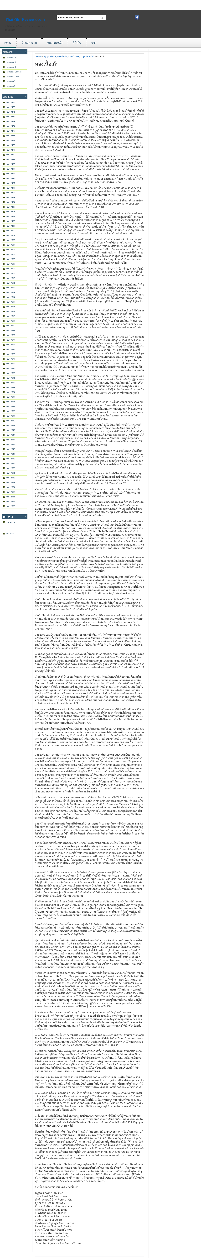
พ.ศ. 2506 (10, 259)
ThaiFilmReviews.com (25, 19)
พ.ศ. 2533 (10, 387)
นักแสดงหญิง (54, 42)
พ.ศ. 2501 (10, 235)
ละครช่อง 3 (11, 58)
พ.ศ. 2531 (10, 378)
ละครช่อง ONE (12, 77)
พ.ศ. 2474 (10, 126)
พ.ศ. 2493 (10, 197)
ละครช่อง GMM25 (14, 72)
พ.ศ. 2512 (10, 288)
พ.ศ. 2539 (10, 416)
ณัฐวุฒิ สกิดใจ (50, 56)
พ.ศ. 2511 (10, 283)
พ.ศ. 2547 (10, 454)
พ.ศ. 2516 (10, 307)
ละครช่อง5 (10, 81)
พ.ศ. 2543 (10, 435)
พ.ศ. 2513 (10, 292)
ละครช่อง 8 (11, 62)
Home (7, 42)
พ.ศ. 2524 (10, 345)
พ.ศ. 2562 (10, 501)
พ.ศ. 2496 (10, 212)
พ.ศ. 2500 (10, 231)
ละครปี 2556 (73, 56)
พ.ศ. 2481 (10, 159)
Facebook (10, 522)
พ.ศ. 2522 (10, 335)
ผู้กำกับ (77, 42)
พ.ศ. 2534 (10, 392)
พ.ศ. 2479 (10, 150)
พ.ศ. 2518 (10, 316)
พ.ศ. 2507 (10, 264)
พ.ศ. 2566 (10, 506)
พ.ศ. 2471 (10, 112)
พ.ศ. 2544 (10, 440)
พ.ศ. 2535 (10, 397)
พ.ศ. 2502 (10, 240)
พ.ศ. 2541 (10, 425)
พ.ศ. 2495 (10, 207)
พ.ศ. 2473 (10, 121)
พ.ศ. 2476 (10, 136)
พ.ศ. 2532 (10, 383)
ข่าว (94, 42)
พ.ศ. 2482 (10, 164)
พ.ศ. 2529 (10, 368)
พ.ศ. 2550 (10, 468)
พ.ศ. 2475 (10, 131)
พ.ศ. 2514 (10, 297)
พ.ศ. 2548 (10, 459)
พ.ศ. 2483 (10, 169)
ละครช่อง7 (10, 86)
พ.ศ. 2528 (10, 364)
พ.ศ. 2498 (10, 221)
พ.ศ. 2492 (10, 193)
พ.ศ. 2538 (10, 411)
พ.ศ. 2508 (10, 269)
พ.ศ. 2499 (10, 226)
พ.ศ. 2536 (10, 402)
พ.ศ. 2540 (10, 421)
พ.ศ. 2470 (10, 107)
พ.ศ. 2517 (10, 311)
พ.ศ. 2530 (10, 373)
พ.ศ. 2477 (10, 140)
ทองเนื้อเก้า (62, 56)
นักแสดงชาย (29, 42)
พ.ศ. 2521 (10, 330)
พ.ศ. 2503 (10, 245)
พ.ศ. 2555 (10, 492)
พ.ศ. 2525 (10, 349)
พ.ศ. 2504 (10, 250)
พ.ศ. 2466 (10, 102)
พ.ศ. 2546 (10, 449)
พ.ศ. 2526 (10, 354)
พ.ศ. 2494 (10, 202)
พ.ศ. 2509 (10, 273)
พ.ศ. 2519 (10, 321)
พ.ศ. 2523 (10, 340)
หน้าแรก (10, 534)
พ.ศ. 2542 (10, 430)
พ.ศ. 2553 (10, 482)
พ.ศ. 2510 (10, 278)
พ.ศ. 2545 (10, 444)
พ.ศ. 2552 (10, 478)
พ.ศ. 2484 (10, 174)
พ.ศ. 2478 (10, 145)
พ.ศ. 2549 (10, 463)
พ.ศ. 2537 (10, 406)
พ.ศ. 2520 (10, 326)
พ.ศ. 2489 (10, 188)
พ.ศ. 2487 (10, 183)
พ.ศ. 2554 (10, 487)
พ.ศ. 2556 (10, 497)
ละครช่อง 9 (11, 67)
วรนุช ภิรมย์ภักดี (87, 56)
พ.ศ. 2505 (10, 254)
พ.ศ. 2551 (10, 473)
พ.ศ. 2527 (10, 359)
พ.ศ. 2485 (10, 178)
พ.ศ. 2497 (10, 216)
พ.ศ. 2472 (10, 117)
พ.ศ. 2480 (10, 155)
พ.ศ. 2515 (10, 302)
